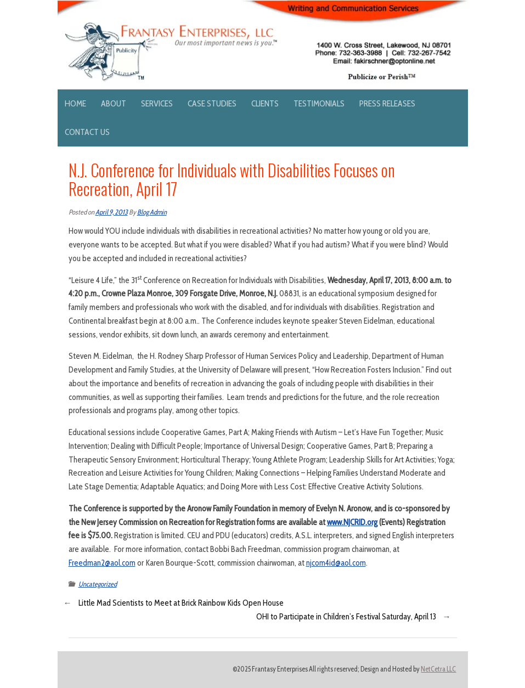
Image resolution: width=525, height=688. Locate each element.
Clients (265, 103)
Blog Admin (152, 212)
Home (75, 103)
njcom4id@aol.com (336, 563)
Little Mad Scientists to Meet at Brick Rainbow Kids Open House (181, 603)
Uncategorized (97, 584)
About (113, 103)
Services (157, 103)
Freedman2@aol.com (102, 563)
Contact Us (87, 132)
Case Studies (212, 103)
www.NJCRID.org (352, 522)
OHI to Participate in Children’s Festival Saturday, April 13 (346, 617)
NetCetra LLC (438, 669)
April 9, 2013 (111, 212)
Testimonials (319, 103)
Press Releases (387, 103)
